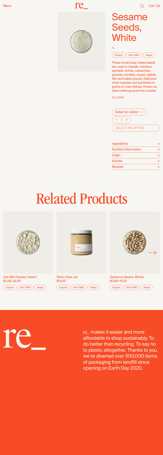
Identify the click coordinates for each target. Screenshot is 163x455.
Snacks (8, 37)
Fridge (7, 105)
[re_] (81, 6)
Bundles (9, 112)
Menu (7, 6)
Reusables (10, 49)
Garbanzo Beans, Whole (127, 277)
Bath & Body (12, 41)
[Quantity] (122, 120)
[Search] (142, 6)
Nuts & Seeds (13, 57)
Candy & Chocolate (16, 77)
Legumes (10, 93)
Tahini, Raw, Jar (67, 277)
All (5, 14)
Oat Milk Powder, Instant (20, 277)
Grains (7, 73)
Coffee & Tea (12, 61)
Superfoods (11, 65)
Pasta (7, 97)
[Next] (152, 252)
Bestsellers (11, 22)
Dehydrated (11, 101)
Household (11, 45)
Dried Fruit (10, 81)
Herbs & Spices (14, 69)
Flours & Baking (14, 85)
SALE (7, 30)
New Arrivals (12, 18)
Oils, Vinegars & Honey (19, 53)
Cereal (7, 89)
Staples (8, 26)
